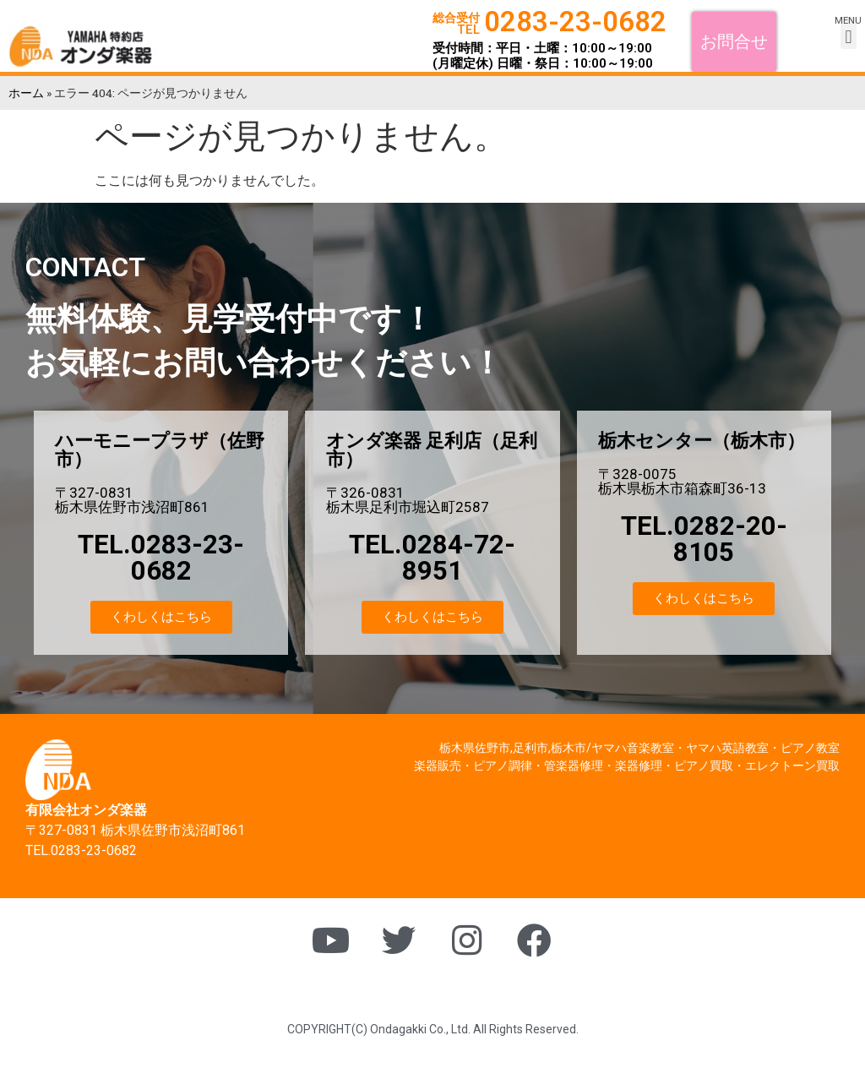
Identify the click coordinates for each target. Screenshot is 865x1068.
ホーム (26, 93)
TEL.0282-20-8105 (704, 539)
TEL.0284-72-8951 (432, 557)
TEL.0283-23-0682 (161, 557)
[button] (734, 41)
